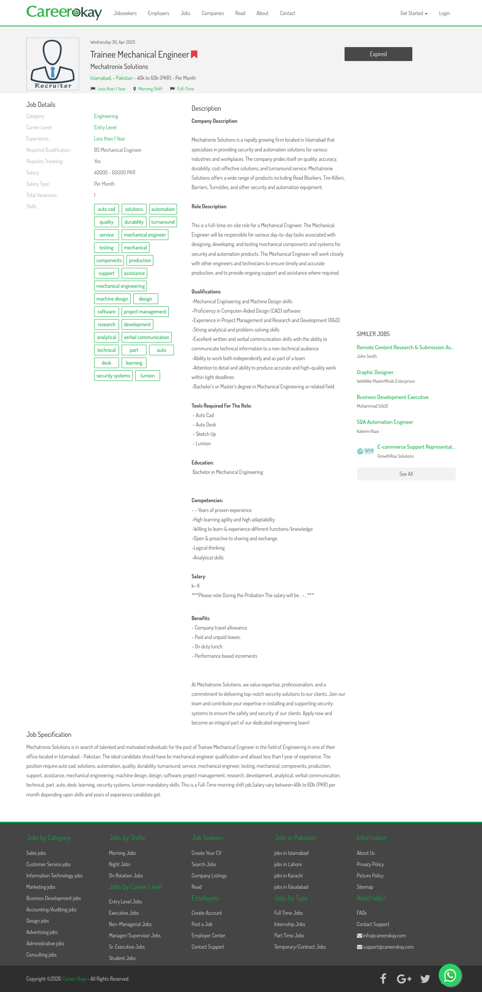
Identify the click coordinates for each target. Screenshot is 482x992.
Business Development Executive (393, 396)
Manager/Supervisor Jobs (134, 935)
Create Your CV (206, 853)
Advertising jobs (42, 932)
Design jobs (37, 920)
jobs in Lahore (288, 864)
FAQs (362, 912)
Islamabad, (101, 78)
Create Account (207, 912)
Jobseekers (125, 13)
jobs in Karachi (288, 875)
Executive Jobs (124, 912)
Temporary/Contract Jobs (300, 946)
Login (444, 13)
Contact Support (208, 946)
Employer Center (209, 935)
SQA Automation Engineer (385, 421)
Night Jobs (119, 864)
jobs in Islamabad (291, 853)
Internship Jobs (289, 924)
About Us (366, 853)
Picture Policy (370, 875)
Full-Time (185, 89)
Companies (213, 13)
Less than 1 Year (112, 89)
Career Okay (74, 978)
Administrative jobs (45, 943)
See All (406, 474)
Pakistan (124, 78)
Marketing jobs (40, 886)
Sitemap (365, 886)
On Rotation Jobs (126, 875)
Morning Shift (150, 89)
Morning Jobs (122, 853)
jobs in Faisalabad (291, 886)
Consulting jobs (41, 954)
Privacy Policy (370, 864)
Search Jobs (204, 864)
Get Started (414, 13)
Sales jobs (36, 853)
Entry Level (105, 127)
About (262, 13)
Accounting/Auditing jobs (51, 909)
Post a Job (202, 924)
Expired (378, 54)
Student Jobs (122, 958)
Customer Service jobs (48, 864)
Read (240, 13)
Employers (158, 13)
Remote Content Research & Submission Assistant (411, 347)
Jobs (186, 13)
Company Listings (209, 875)
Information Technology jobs (54, 875)
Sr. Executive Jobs (127, 946)
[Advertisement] (406, 214)
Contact (287, 13)
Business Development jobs (53, 898)
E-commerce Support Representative (418, 446)
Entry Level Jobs (125, 901)
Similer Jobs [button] (373, 334)
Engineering (106, 116)
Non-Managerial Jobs (130, 924)
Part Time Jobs (289, 935)
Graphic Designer (375, 372)
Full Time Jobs (288, 912)
